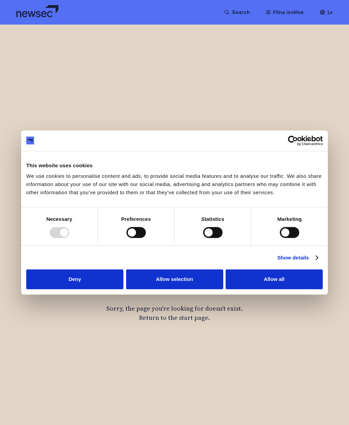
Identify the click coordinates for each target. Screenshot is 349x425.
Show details (293, 257)
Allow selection (174, 279)
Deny (75, 279)
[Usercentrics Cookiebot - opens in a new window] (293, 141)
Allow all (274, 279)
